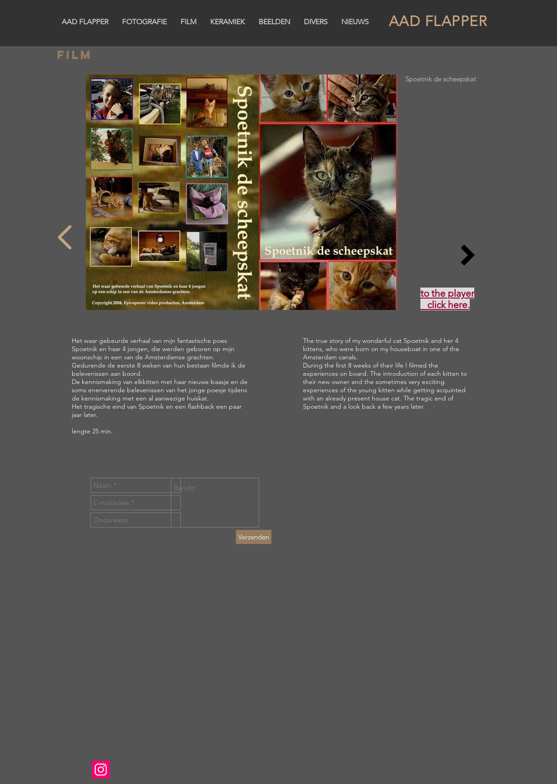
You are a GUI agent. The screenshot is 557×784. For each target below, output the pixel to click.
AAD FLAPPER (438, 21)
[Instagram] (101, 770)
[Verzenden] (253, 537)
